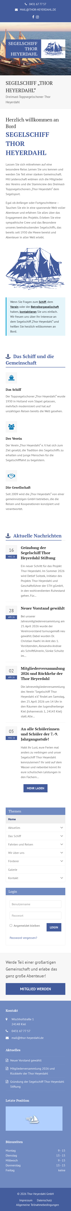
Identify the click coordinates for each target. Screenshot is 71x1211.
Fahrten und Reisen (35, 844)
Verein (14, 307)
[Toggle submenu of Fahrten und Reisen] (35, 844)
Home (12, 819)
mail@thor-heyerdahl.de (38, 9)
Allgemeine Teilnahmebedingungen (37, 1205)
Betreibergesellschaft (45, 307)
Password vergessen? (23, 938)
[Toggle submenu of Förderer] (35, 861)
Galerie (12, 869)
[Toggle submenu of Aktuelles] (35, 827)
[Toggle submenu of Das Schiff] (35, 836)
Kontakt (35, 878)
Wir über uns (35, 853)
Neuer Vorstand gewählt (43, 608)
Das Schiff (35, 836)
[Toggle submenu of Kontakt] (35, 878)
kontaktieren (28, 312)
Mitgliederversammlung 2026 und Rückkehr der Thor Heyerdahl (43, 673)
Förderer (35, 861)
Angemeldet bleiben (25, 925)
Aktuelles (35, 827)
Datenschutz (44, 1200)
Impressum (25, 1200)
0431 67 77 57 (37, 4)
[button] (63, 48)
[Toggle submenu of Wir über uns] (35, 853)
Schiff (42, 302)
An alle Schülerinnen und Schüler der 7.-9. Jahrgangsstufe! (40, 734)
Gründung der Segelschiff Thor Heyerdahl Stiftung (38, 552)
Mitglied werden (35, 988)
